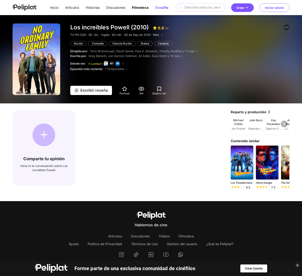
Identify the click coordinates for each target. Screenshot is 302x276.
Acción (78, 43)
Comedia (98, 43)
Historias (93, 7)
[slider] (238, 187)
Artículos (72, 7)
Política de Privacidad (105, 244)
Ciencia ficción (122, 43)
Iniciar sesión (274, 7)
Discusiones (115, 7)
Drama (145, 43)
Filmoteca (140, 7)
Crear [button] (242, 7)
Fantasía (163, 43)
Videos (164, 236)
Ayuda (74, 244)
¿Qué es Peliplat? (219, 244)
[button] (286, 27)
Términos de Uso (144, 244)
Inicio (54, 7)
